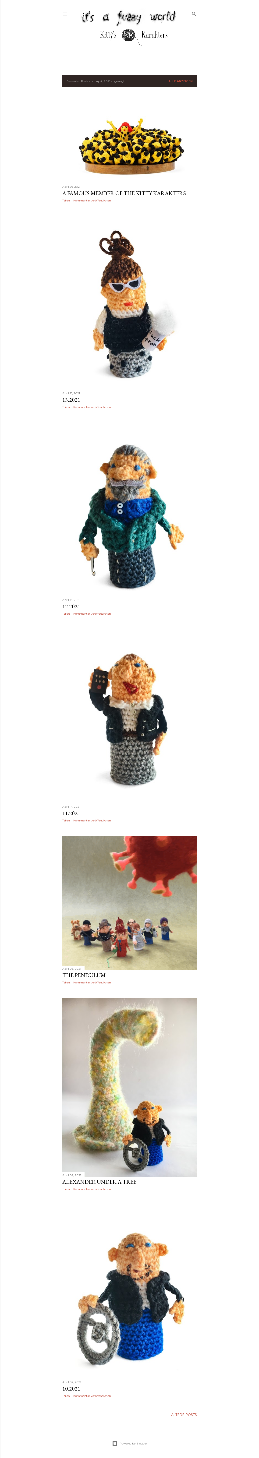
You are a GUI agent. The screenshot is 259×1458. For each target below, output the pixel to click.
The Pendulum (84, 975)
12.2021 (71, 606)
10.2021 (71, 1388)
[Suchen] (194, 13)
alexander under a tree (99, 1181)
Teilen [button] (66, 200)
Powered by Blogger (129, 1443)
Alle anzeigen (180, 81)
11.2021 (71, 813)
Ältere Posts (184, 1415)
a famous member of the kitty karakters (124, 193)
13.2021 (71, 399)
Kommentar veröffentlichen (92, 200)
